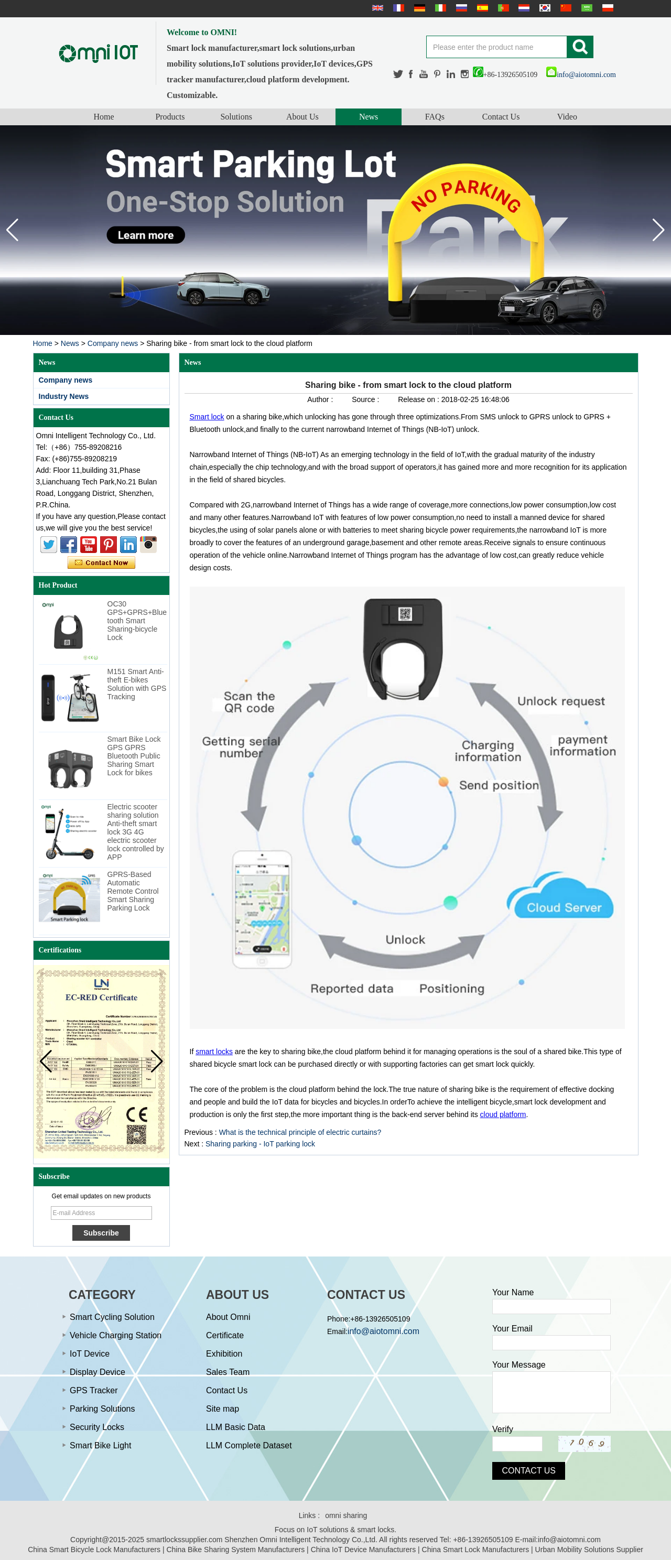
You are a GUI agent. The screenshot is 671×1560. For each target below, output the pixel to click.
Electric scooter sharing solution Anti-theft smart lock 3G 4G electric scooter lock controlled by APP (135, 832)
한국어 (543, 8)
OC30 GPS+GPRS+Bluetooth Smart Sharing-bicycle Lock (137, 621)
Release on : (419, 399)
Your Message (519, 1364)
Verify (502, 1429)
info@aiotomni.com (581, 75)
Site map (222, 1408)
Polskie (606, 8)
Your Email (512, 1328)
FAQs (435, 116)
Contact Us (501, 116)
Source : (366, 399)
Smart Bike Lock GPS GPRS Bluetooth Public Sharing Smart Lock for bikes (134, 756)
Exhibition (224, 1353)
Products (170, 116)
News (368, 116)
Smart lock (207, 417)
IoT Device (90, 1353)
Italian (439, 8)
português (502, 8)
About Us (302, 116)
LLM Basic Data (235, 1427)
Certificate (225, 1335)
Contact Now (101, 563)
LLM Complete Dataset (249, 1445)
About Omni (228, 1317)
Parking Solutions (102, 1408)
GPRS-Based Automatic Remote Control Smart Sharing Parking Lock (133, 891)
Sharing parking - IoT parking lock (260, 1144)
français (397, 8)
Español (481, 8)
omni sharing (346, 1515)
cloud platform (503, 1114)
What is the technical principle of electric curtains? (300, 1132)
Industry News (64, 396)
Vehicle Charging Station (115, 1335)
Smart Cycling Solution (112, 1317)
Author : (321, 399)
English (376, 8)
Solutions (236, 116)
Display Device (97, 1372)
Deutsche (418, 8)
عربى (585, 8)
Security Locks (97, 1427)
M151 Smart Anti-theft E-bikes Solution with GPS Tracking (137, 684)
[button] (659, 230)
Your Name (513, 1292)
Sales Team (228, 1372)
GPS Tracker (94, 1390)
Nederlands (522, 8)
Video (567, 116)
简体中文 (564, 8)
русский (460, 8)
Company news (113, 343)
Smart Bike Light (100, 1445)
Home (104, 116)
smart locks (214, 1051)
